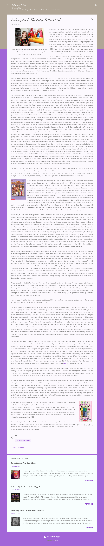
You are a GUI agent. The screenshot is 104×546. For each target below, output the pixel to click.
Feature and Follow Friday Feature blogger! (25, 487)
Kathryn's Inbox (19, 4)
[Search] (96, 5)
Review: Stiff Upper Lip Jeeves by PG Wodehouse (27, 510)
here (64, 363)
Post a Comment (18, 448)
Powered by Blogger (52, 537)
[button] (92, 19)
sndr (56, 540)
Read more (89, 480)
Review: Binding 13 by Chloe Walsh (23, 463)
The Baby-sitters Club (23, 440)
